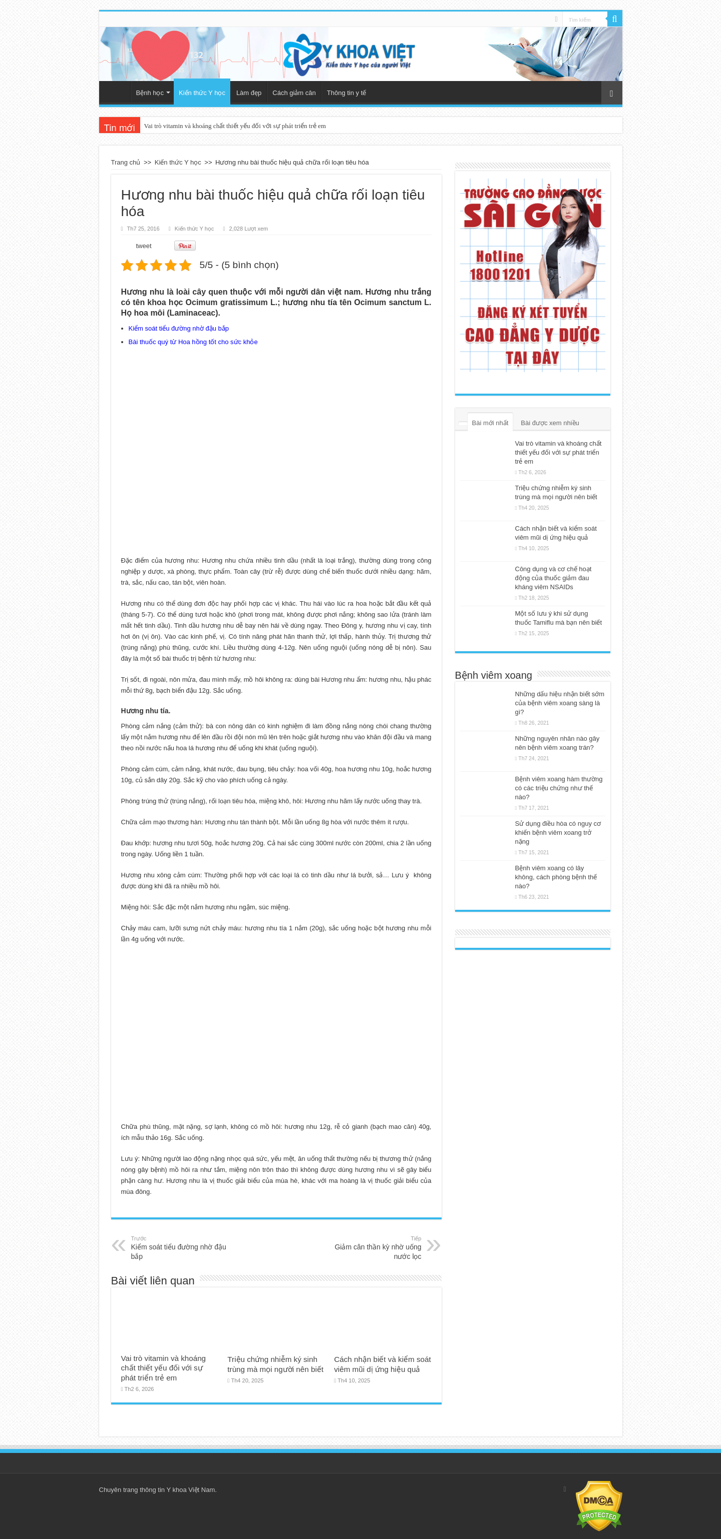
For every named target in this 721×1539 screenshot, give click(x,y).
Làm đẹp (248, 93)
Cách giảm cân (293, 93)
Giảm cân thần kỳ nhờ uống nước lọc (370, 1247)
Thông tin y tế (347, 93)
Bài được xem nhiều (550, 423)
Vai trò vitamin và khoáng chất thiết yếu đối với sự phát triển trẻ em (235, 126)
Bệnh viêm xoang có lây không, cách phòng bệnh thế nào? (556, 877)
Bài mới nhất (490, 423)
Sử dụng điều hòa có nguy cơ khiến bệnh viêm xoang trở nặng (558, 832)
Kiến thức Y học (202, 93)
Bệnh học (150, 93)
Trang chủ (117, 91)
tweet (144, 246)
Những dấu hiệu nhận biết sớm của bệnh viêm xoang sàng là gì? (560, 703)
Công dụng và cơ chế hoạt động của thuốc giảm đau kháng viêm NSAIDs (553, 578)
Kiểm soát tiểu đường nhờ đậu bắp (179, 328)
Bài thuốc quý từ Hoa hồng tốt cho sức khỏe (193, 342)
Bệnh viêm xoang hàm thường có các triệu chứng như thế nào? (559, 788)
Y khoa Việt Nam (190, 1489)
